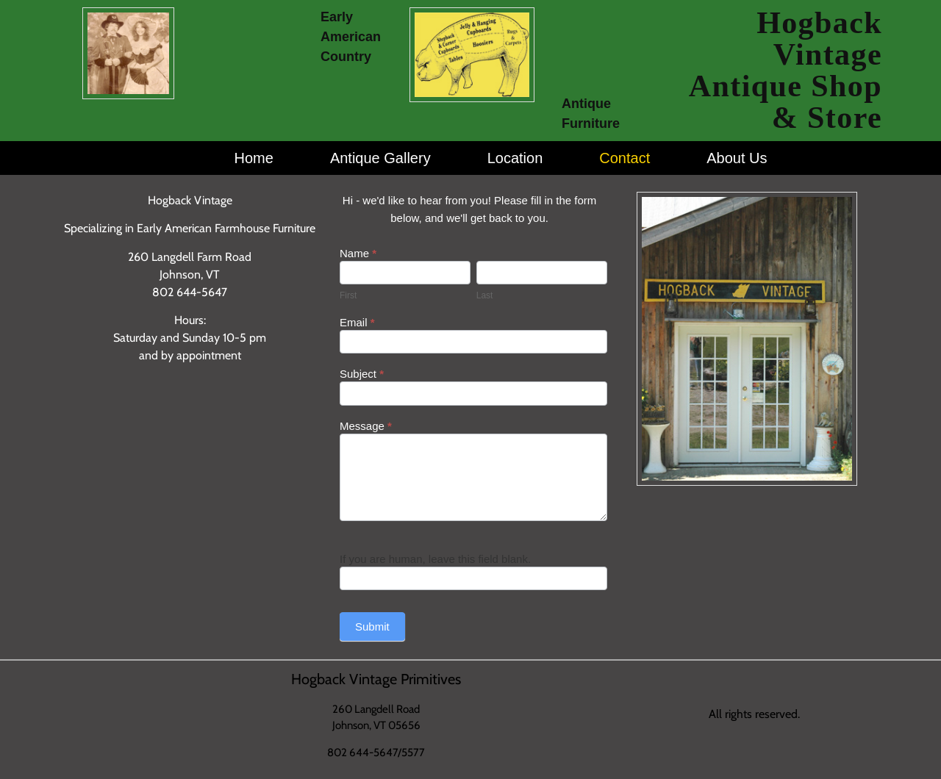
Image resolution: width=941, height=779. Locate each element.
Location (515, 158)
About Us (736, 158)
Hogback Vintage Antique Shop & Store (785, 70)
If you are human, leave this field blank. (435, 558)
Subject (362, 374)
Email (357, 323)
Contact (624, 158)
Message (366, 426)
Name (358, 253)
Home (254, 158)
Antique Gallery (380, 158)
